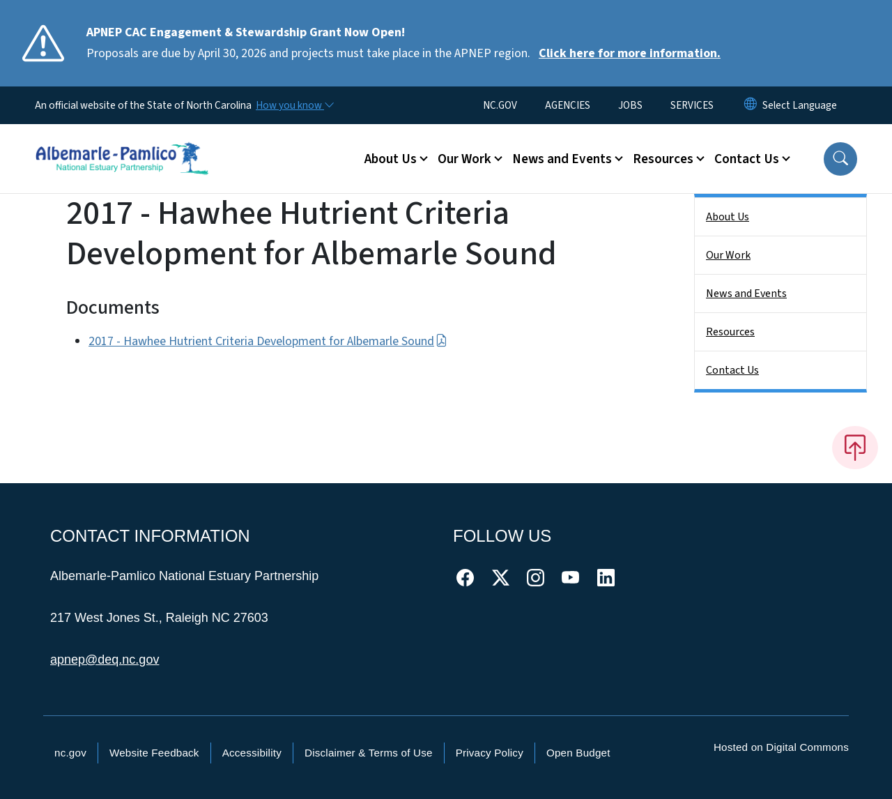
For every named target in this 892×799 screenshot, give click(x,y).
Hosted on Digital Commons (781, 747)
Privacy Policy (489, 753)
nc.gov (70, 753)
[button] (840, 159)
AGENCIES (567, 105)
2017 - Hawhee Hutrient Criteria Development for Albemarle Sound (268, 341)
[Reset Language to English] (750, 105)
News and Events (746, 293)
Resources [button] (663, 159)
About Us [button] (390, 159)
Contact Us (732, 370)
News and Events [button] (562, 159)
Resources (730, 332)
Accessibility (252, 753)
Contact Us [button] (746, 159)
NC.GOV (500, 105)
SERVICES (692, 105)
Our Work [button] (464, 159)
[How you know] (294, 105)
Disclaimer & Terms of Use (369, 753)
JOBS (630, 105)
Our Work (728, 255)
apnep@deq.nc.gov (104, 660)
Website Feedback (154, 753)
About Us (727, 217)
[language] (799, 105)
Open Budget (578, 753)
